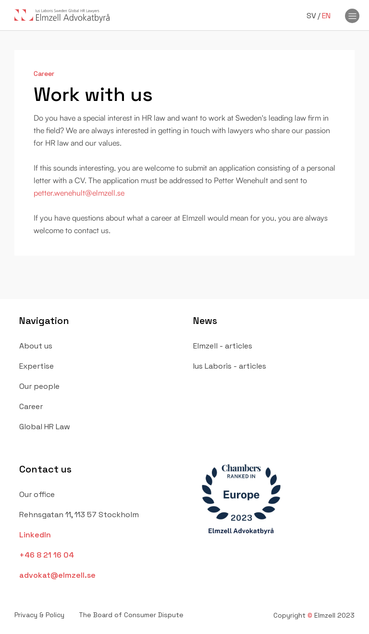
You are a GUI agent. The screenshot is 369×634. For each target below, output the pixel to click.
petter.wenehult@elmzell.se (79, 193)
